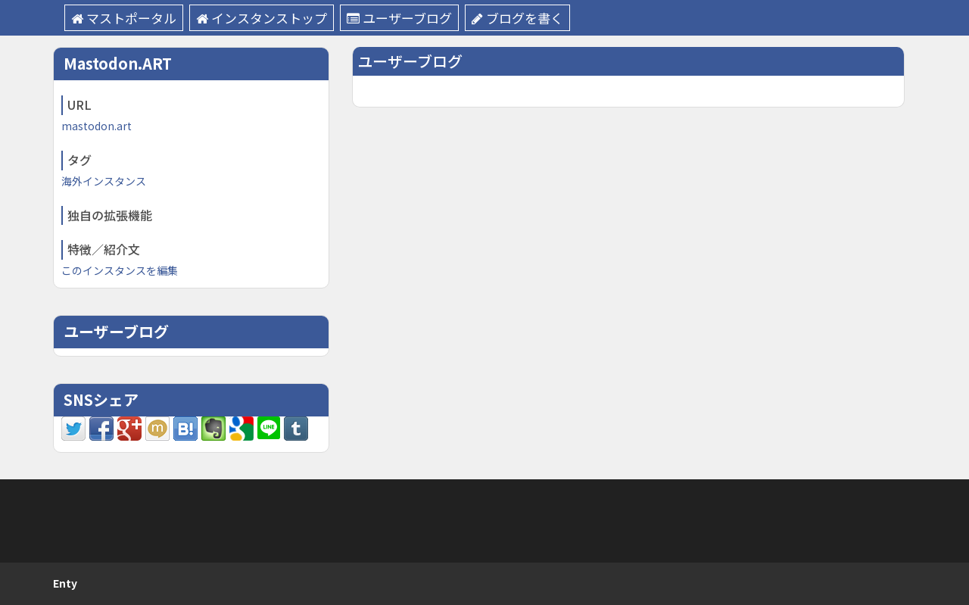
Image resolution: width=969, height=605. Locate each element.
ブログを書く (517, 17)
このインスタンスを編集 (119, 270)
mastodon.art (96, 125)
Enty (65, 583)
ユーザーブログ (399, 17)
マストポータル (123, 17)
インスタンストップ (261, 17)
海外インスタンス (103, 181)
